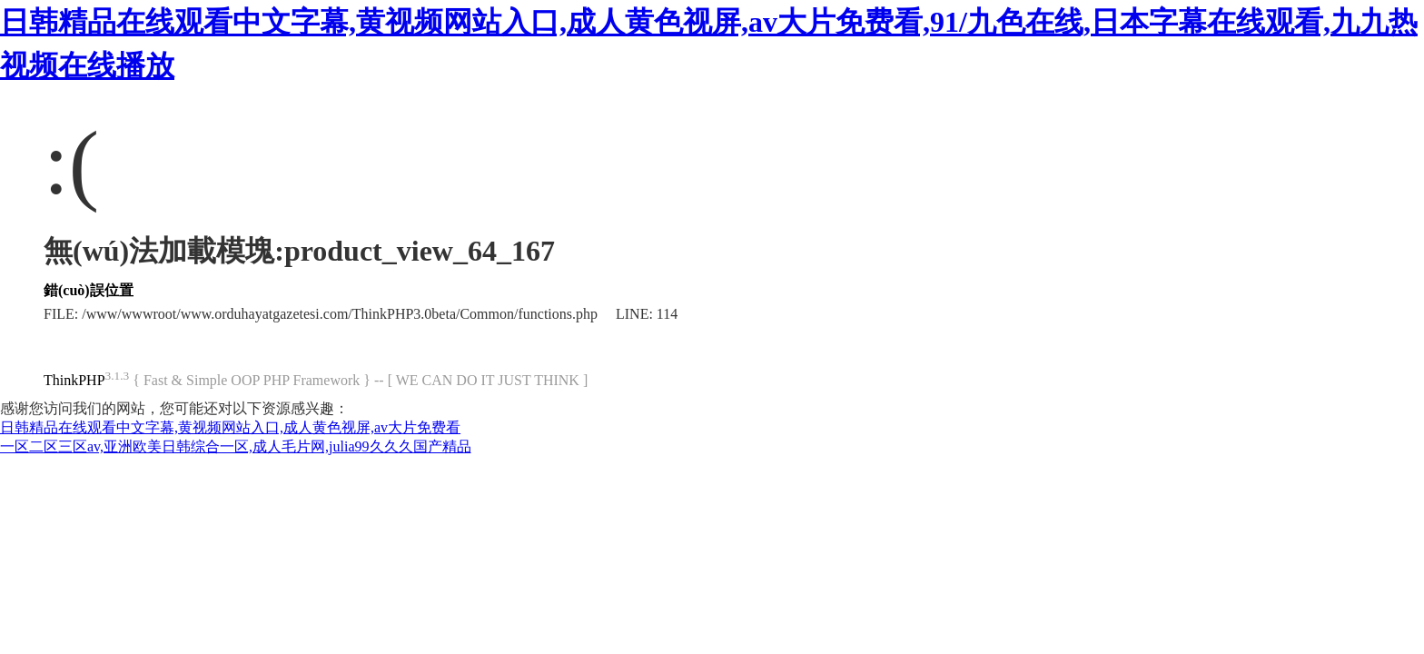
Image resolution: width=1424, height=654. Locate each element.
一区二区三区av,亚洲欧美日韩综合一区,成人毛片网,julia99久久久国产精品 (235, 446)
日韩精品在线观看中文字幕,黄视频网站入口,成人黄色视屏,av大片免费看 (230, 427)
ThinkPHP (74, 380)
